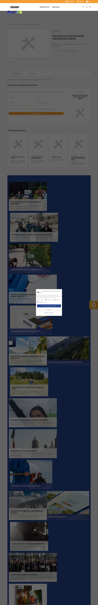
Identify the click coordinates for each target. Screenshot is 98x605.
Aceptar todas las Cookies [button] (49, 306)
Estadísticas (48, 299)
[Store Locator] (80, 1)
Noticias (56, 7)
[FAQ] (88, 1)
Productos (44, 7)
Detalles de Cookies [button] (49, 314)
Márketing (57, 299)
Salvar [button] (49, 310)
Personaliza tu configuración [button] (49, 312)
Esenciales (40, 299)
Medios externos (41, 302)
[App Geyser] (70, 1)
